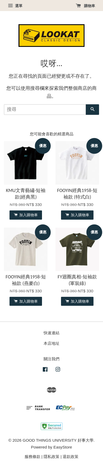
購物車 (85, 6)
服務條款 (32, 456)
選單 (15, 6)
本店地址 (51, 343)
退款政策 (70, 456)
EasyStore (62, 447)
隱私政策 (51, 456)
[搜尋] (45, 109)
